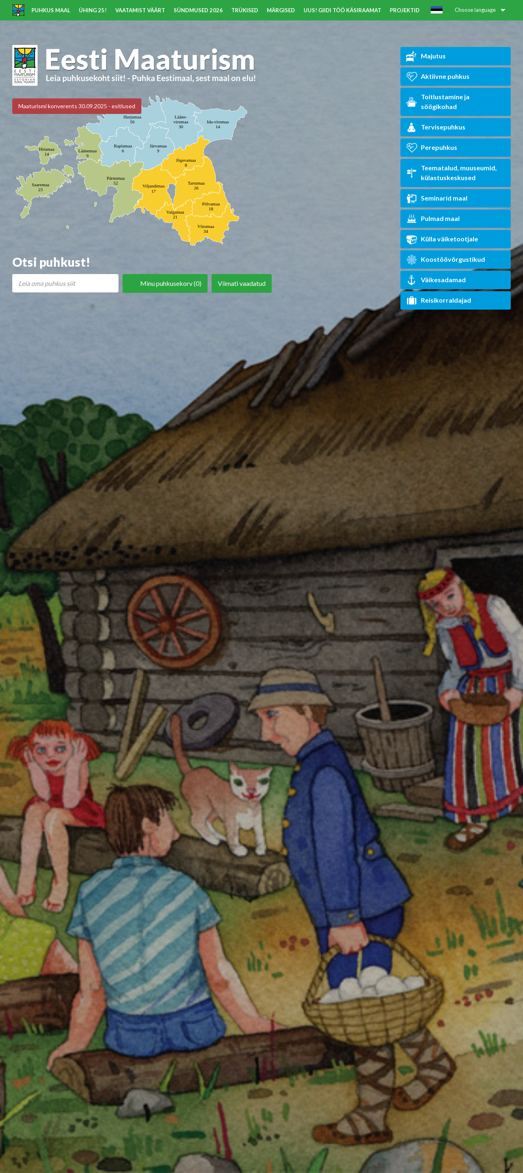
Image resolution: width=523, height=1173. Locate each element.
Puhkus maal (50, 10)
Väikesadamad (436, 280)
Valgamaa (175, 214)
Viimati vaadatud (242, 283)
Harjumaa (132, 119)
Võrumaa (205, 229)
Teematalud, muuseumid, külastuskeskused (451, 172)
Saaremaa (40, 187)
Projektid (405, 10)
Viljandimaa (154, 188)
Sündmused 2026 (198, 10)
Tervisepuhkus (435, 127)
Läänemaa (87, 153)
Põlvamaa (211, 206)
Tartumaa (196, 185)
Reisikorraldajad (438, 300)
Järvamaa (158, 148)
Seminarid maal (436, 198)
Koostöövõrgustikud (445, 259)
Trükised (244, 10)
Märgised (281, 10)
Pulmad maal (433, 219)
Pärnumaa (116, 180)
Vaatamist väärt (140, 10)
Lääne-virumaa (181, 121)
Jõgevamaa (186, 162)
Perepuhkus (431, 148)
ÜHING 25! (93, 10)
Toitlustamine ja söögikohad (437, 101)
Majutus (426, 56)
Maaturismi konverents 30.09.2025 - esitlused (76, 106)
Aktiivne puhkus (437, 76)
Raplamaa (123, 148)
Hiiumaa (46, 151)
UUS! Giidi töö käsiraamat (342, 10)
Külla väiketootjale (442, 239)
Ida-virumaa (218, 124)
